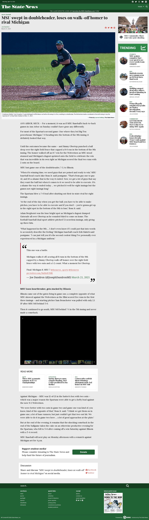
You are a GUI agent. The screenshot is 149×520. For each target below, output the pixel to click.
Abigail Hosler (134, 97)
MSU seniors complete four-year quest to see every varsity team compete (137, 60)
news (21, 493)
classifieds (23, 502)
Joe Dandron (5, 27)
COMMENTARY (134, 119)
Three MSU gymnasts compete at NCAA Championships (31, 380)
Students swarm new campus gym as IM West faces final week (137, 76)
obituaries (23, 505)
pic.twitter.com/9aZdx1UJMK (41, 273)
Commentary (96, 6)
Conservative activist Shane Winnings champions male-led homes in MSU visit (83, 381)
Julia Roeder (134, 114)
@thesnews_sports (60, 269)
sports (22, 496)
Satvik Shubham (135, 129)
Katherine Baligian (136, 81)
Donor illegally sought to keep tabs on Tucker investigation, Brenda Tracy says (137, 107)
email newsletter (80, 498)
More (132, 6)
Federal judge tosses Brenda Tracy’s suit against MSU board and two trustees (138, 140)
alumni (78, 493)
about (49, 493)
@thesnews (75, 269)
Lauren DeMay (99, 117)
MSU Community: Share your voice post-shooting (134, 37)
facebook (90, 470)
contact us (79, 496)
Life (63, 6)
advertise (50, 496)
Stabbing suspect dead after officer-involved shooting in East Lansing (138, 91)
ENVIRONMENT (52, 377)
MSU (76, 377)
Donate (141, 6)
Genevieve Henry (27, 387)
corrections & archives (54, 505)
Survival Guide (83, 6)
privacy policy (52, 502)
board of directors (53, 498)
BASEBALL (8, 14)
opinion (22, 500)
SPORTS (3, 14)
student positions (53, 507)
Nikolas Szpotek (54, 387)
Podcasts (109, 6)
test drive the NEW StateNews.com (83, 11)
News (56, 6)
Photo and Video (121, 6)
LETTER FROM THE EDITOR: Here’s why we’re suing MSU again (137, 124)
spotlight (22, 498)
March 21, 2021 (81, 277)
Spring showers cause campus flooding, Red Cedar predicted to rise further (58, 381)
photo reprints (52, 500)
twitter (89, 473)
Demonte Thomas (80, 387)
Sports (71, 6)
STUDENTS (133, 54)
